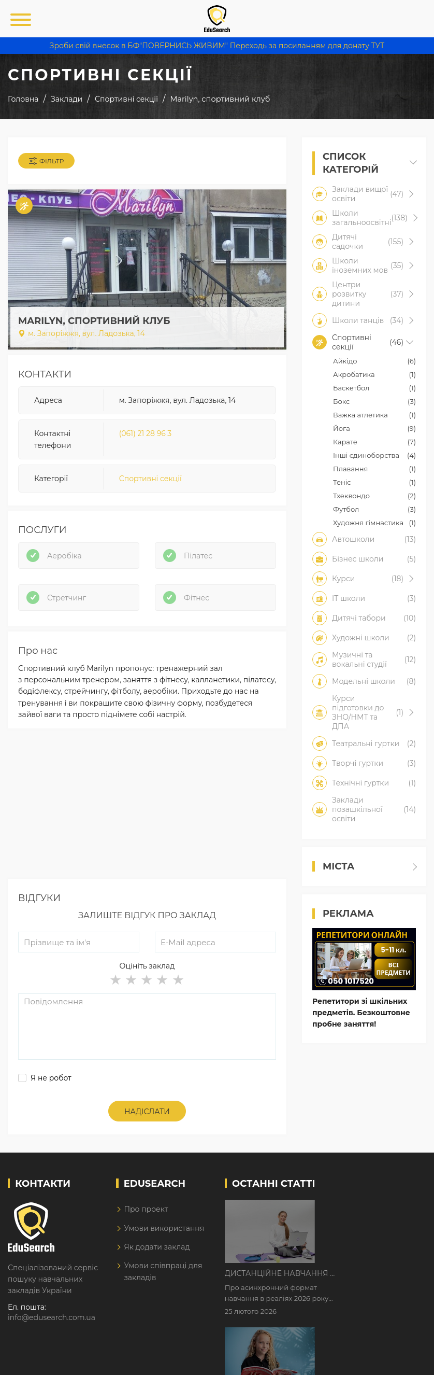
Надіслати (147, 1111)
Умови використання (164, 1228)
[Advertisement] (147, 806)
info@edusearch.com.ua (51, 1317)
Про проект (146, 1209)
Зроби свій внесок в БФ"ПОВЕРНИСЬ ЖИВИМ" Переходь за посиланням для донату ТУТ (217, 45)
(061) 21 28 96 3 (145, 433)
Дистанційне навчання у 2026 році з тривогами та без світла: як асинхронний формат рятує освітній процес (368, 1208)
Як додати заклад (157, 1247)
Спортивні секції (150, 478)
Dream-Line (404, 1359)
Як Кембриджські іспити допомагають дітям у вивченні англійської (366, 1273)
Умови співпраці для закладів (163, 1271)
